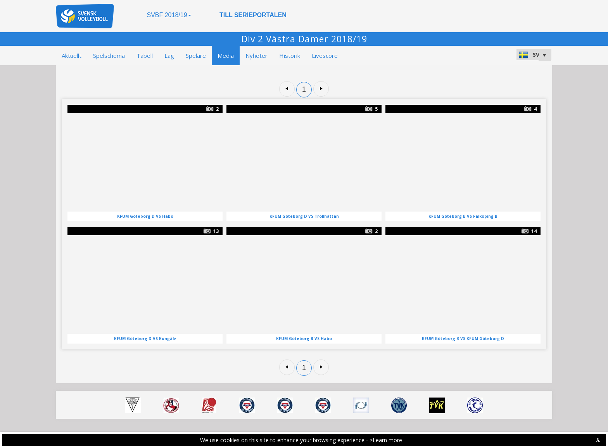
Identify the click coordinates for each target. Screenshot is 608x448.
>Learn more (386, 440)
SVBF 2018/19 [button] (169, 15)
